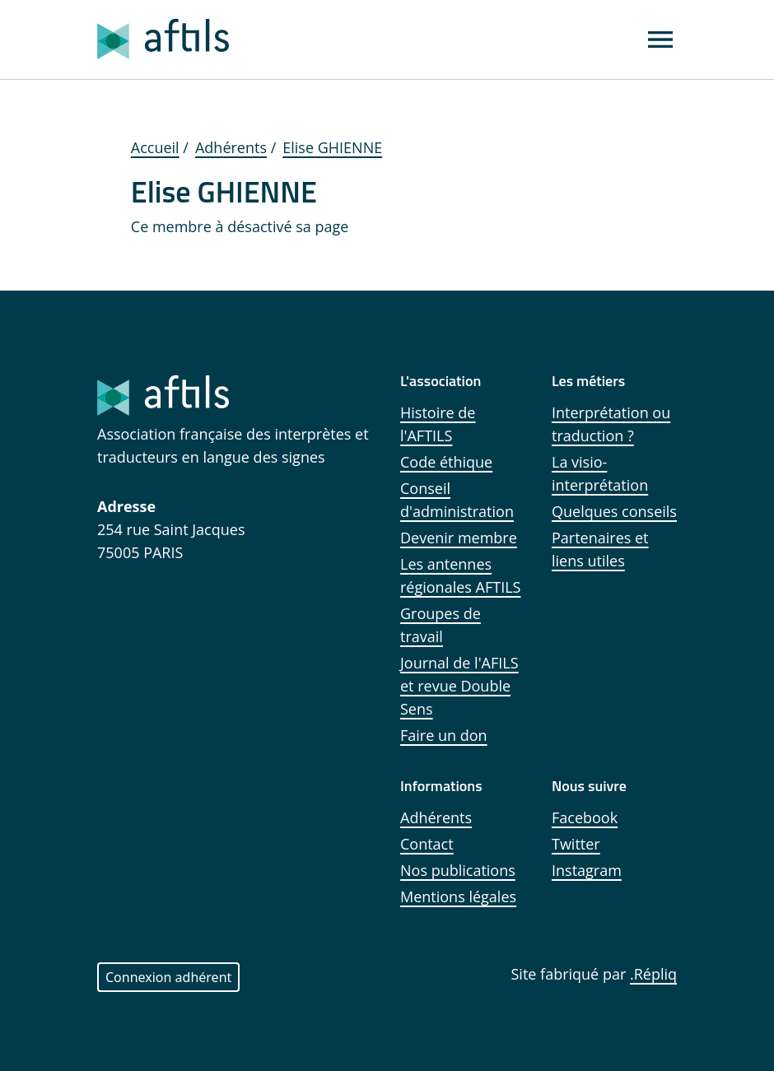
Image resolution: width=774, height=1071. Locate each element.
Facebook (585, 817)
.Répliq (653, 974)
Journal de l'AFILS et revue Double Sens (459, 686)
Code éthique (446, 462)
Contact (427, 844)
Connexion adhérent (168, 977)
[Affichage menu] (660, 39)
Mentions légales (458, 896)
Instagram (587, 870)
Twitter (576, 844)
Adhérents (231, 147)
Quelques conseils (614, 511)
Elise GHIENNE (332, 147)
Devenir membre (458, 537)
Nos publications (457, 870)
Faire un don (443, 735)
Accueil (155, 147)
